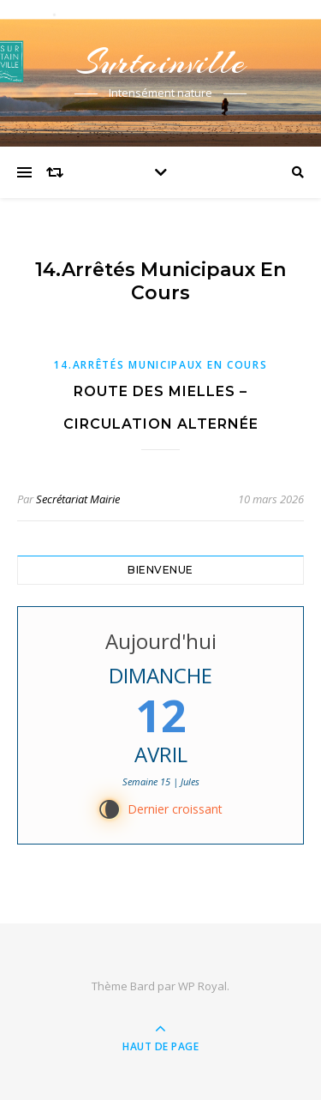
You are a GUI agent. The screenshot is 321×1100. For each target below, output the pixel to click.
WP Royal (202, 986)
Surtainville (161, 62)
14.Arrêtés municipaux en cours (160, 365)
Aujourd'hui (161, 641)
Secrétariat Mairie (78, 499)
